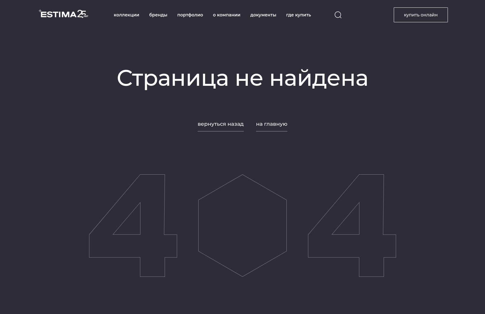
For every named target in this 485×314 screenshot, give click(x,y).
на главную (271, 124)
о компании (227, 15)
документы (263, 15)
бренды (158, 15)
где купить (298, 15)
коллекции (126, 15)
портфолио (190, 15)
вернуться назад (221, 124)
